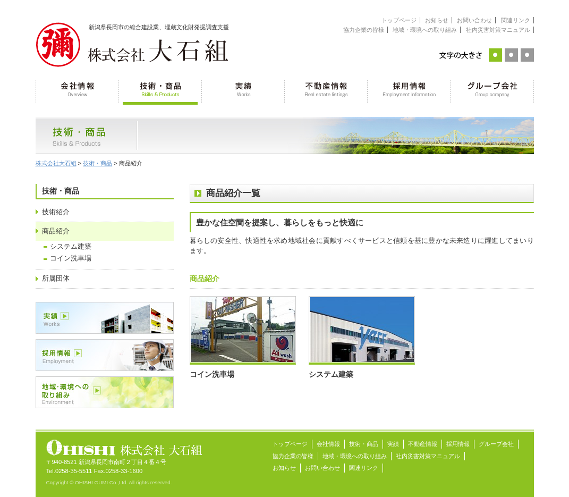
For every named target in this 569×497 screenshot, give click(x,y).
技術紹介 (56, 212)
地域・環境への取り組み (425, 30)
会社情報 (77, 90)
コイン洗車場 (70, 258)
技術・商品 (160, 90)
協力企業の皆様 (363, 30)
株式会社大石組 (56, 163)
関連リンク (515, 20)
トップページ (399, 20)
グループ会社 (492, 90)
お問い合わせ (474, 20)
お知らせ (436, 20)
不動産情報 (326, 90)
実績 (243, 90)
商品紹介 (56, 231)
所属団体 (56, 278)
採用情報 (409, 90)
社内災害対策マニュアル (498, 30)
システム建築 (70, 246)
